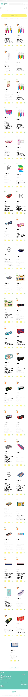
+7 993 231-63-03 (3, 0)
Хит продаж (24, 672)
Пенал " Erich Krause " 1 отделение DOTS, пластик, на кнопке (20, 154)
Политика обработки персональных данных (4, 682)
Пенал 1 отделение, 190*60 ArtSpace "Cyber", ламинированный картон (20, 317)
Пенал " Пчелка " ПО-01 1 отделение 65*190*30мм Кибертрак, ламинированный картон (8, 429)
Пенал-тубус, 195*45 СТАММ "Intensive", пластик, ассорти (20, 41)
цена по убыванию (24, 18)
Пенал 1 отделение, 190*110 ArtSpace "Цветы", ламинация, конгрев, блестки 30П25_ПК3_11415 (20, 516)
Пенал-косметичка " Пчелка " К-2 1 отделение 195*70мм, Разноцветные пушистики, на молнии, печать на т (20, 547)
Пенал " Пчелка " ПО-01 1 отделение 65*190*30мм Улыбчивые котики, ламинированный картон (8, 459)
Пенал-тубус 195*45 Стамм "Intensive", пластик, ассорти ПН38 (20, 126)
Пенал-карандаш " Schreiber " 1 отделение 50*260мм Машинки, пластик (20, 288)
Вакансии (23, 683)
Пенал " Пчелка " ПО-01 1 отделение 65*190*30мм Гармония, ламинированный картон (20, 399)
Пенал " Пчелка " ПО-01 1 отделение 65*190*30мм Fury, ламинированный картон (8, 400)
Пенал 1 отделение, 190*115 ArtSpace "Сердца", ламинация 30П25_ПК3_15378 (20, 630)
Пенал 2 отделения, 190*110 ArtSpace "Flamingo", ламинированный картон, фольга (8, 604)
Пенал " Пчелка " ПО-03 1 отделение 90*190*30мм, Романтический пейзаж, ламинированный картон (8, 97)
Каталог (3, 8)
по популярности (4, 18)
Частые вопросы (24, 684)
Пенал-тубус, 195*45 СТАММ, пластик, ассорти (20, 98)
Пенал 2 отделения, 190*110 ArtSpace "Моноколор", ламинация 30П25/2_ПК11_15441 (21, 208)
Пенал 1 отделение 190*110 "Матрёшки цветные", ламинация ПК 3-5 (8, 208)
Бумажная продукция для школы (5, 679)
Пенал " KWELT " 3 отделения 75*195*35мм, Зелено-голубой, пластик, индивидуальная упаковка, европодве (8, 487)
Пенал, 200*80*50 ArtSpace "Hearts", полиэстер (8, 343)
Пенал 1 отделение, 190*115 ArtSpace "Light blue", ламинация (14, 656)
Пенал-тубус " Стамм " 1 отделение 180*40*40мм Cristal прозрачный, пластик (7, 68)
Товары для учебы (10, 10)
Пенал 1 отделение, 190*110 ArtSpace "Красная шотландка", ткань (20, 342)
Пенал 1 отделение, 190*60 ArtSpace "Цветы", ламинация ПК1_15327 (8, 153)
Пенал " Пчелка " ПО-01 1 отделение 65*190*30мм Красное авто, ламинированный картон (20, 429)
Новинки (23, 674)
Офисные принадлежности (5, 675)
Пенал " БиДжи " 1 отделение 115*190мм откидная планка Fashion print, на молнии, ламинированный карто (8, 125)
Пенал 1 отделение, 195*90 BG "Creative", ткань (8, 235)
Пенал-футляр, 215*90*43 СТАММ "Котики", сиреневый (20, 605)
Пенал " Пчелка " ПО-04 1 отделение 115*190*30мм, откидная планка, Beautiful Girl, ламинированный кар (20, 488)
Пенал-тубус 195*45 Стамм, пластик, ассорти (20, 69)
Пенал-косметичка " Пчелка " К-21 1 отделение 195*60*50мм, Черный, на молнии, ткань (20, 576)
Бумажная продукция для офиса (5, 677)
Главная (1, 10)
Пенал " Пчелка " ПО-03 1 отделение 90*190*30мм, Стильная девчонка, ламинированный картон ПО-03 (8, 180)
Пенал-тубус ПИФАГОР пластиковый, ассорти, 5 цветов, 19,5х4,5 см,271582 (8, 40)
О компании (23, 681)
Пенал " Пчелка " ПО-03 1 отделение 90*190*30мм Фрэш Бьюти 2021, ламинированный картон (8, 370)
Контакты (2, 686)
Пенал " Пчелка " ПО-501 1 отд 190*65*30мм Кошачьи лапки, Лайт (20, 235)
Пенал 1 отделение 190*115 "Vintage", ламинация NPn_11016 (8, 288)
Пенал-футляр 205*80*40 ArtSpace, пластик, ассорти (20, 182)
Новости (1, 685)
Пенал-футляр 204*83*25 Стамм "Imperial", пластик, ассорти (20, 263)
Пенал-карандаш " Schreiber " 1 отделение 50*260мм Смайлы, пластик (8, 316)
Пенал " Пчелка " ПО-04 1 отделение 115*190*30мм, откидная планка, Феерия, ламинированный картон (8, 516)
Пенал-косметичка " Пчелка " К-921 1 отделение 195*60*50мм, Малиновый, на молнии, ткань (20, 459)
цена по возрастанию (14, 18)
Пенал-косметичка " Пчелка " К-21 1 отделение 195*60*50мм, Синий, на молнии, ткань (8, 576)
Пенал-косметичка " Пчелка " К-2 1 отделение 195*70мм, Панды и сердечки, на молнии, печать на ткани (8, 546)
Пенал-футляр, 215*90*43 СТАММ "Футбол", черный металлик (8, 631)
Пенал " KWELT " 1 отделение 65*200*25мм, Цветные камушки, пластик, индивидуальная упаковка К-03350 (8, 262)
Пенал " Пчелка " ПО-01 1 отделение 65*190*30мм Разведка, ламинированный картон (20, 370)
